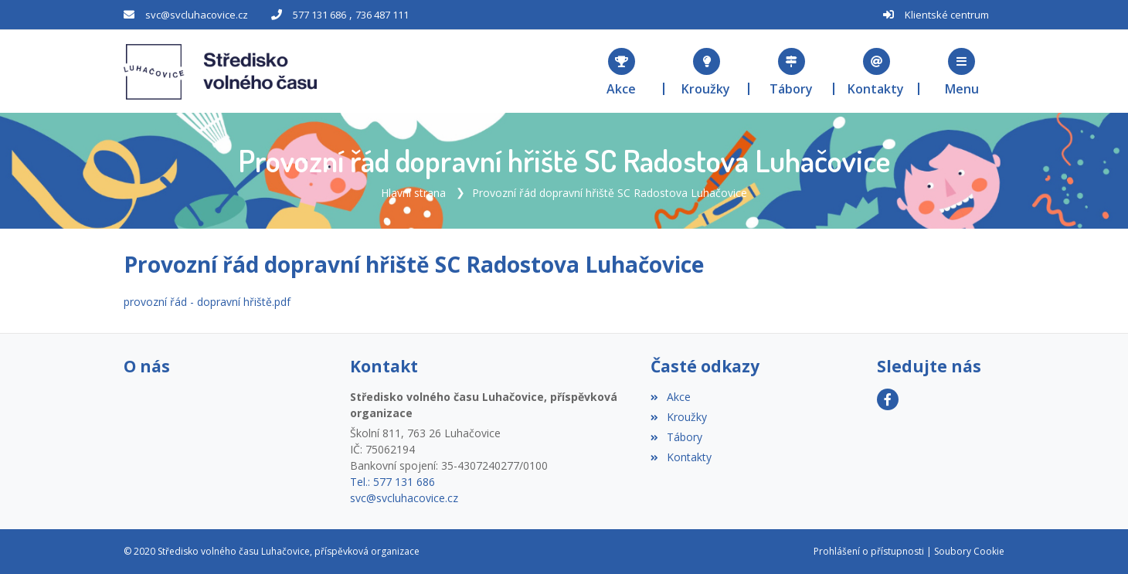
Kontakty (681, 457)
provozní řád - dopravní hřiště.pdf (207, 301)
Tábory (676, 437)
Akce (670, 396)
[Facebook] (888, 399)
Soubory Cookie (969, 551)
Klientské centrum (947, 15)
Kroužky (678, 416)
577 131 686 (319, 15)
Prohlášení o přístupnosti (869, 551)
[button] (961, 71)
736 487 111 (382, 15)
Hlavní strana (413, 192)
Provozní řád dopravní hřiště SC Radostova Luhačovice (609, 192)
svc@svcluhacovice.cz (196, 15)
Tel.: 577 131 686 (392, 481)
